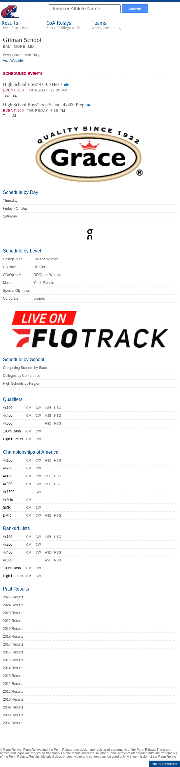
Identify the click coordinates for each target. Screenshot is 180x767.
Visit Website (13, 61)
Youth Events (43, 283)
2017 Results (13, 644)
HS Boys (10, 267)
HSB (48, 407)
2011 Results (13, 692)
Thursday (10, 201)
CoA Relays (63, 25)
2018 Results (13, 637)
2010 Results (13, 699)
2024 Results (13, 605)
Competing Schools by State (25, 368)
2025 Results (13, 597)
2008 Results (13, 715)
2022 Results (13, 621)
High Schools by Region (21, 383)
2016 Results (13, 652)
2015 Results (13, 660)
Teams (106, 25)
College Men (12, 259)
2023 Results (13, 613)
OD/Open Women (47, 275)
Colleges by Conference (21, 376)
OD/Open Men (14, 275)
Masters (9, 283)
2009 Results (13, 707)
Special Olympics (16, 291)
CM (28, 407)
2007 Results (13, 723)
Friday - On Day (15, 208)
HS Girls (40, 267)
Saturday (10, 216)
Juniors (39, 298)
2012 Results (13, 684)
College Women (45, 259)
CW (38, 407)
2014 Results (13, 668)
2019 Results (13, 629)
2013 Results (13, 676)
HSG (57, 407)
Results (14, 25)
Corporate (10, 298)
